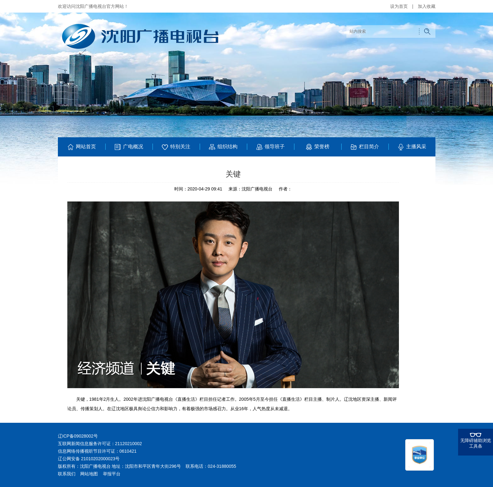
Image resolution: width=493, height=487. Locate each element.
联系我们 (67, 473)
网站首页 (81, 147)
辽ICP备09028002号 (78, 436)
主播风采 (411, 147)
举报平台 (111, 473)
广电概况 (128, 147)
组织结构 (223, 147)
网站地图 (89, 473)
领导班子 (270, 147)
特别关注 (175, 147)
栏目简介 (364, 147)
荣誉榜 (317, 147)
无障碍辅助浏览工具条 (475, 443)
